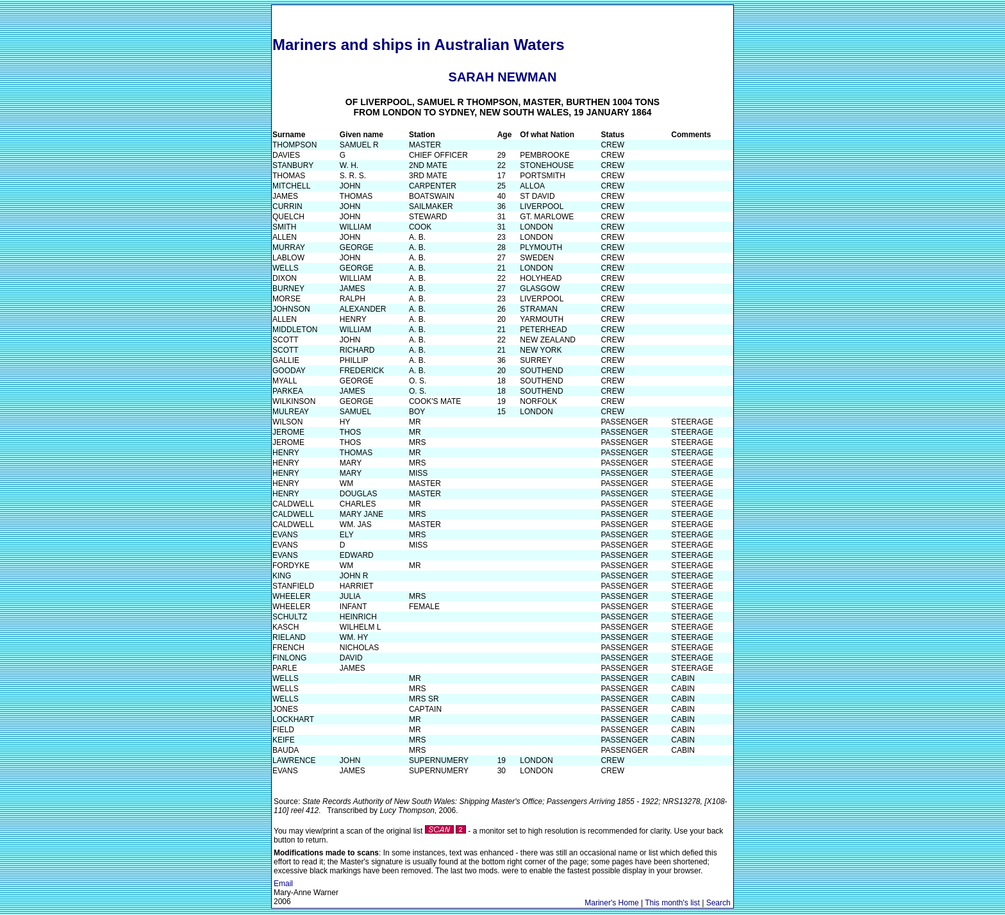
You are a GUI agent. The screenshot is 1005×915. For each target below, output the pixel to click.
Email (283, 883)
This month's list (672, 902)
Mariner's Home (611, 902)
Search (718, 902)
